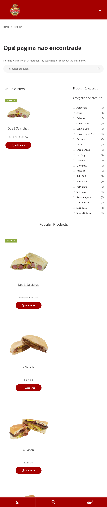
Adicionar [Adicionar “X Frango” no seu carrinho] (80, 387)
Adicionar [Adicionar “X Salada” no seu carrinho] (80, 305)
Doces (79, 144)
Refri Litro (81, 186)
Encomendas (83, 149)
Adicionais (81, 107)
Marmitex (81, 165)
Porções (80, 170)
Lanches (80, 160)
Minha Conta (18, 502)
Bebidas (80, 118)
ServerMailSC (63, 477)
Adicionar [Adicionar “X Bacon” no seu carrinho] (30, 387)
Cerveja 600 (82, 123)
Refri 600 (81, 176)
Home (6, 26)
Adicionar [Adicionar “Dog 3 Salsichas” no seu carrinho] (20, 145)
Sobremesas (82, 202)
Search (53, 502)
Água (79, 113)
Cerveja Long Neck (86, 134)
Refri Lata (81, 181)
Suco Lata (81, 207)
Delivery (80, 139)
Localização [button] (53, 493)
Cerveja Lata (82, 128)
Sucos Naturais (84, 213)
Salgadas (81, 192)
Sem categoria (83, 197)
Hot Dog (80, 155)
